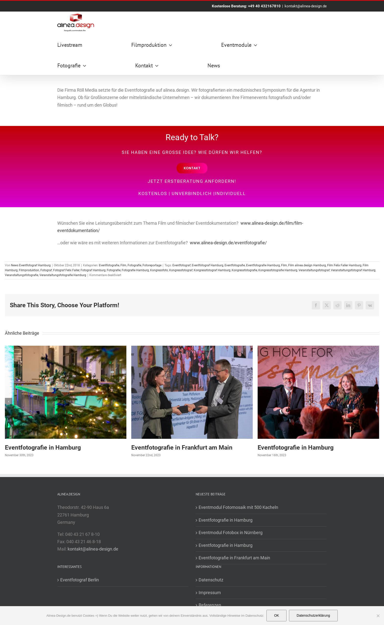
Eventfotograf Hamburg (207, 265)
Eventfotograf (181, 265)
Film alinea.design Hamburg (307, 265)
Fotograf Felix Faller (66, 270)
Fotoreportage (152, 265)
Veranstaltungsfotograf (314, 270)
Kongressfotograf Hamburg (212, 270)
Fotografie (134, 265)
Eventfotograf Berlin (79, 579)
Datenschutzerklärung (313, 615)
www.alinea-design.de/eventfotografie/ (228, 242)
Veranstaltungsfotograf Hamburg (353, 270)
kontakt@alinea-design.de (306, 6)
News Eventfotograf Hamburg (31, 265)
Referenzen (210, 605)
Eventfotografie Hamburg (263, 265)
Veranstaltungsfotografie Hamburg (62, 275)
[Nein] (377, 615)
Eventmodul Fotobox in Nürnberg (231, 532)
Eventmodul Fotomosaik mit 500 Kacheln (238, 507)
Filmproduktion (29, 270)
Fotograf (46, 270)
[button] (8, 401)
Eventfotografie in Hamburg (43, 447)
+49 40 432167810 (264, 6)
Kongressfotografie (244, 270)
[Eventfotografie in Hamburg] (65, 348)
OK (276, 615)
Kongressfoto (159, 270)
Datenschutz (211, 579)
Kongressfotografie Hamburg (277, 270)
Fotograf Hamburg (93, 270)
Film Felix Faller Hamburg (344, 265)
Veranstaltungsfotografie (21, 275)
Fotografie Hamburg (135, 270)
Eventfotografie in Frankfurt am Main (181, 447)
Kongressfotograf (180, 270)
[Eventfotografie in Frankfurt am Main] (192, 348)
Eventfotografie (109, 265)
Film (123, 265)
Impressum (210, 592)
